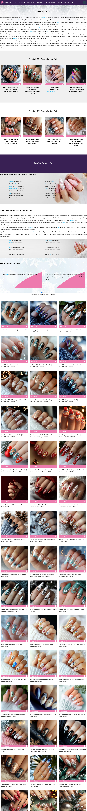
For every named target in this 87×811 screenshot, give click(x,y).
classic (34, 24)
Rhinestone (47, 183)
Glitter (16, 183)
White (10, 240)
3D (10, 193)
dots (13, 20)
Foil (53, 181)
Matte (51, 197)
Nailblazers (66, 2)
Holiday (46, 188)
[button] (3, 81)
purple (63, 222)
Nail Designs (21, 2)
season (66, 34)
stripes (31, 31)
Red (10, 247)
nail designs (38, 27)
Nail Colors (39, 2)
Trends (59, 2)
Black (10, 242)
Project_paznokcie (51, 91)
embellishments (34, 232)
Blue (46, 240)
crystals (17, 20)
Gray (46, 247)
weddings (15, 38)
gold (51, 254)
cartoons (31, 227)
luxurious (72, 220)
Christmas (11, 181)
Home (14, 2)
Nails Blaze (4, 297)
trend (6, 274)
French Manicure (13, 188)
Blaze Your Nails (30, 2)
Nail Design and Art (10, 297)
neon (59, 227)
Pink (10, 252)
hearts (47, 31)
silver (50, 240)
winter (43, 17)
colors (57, 22)
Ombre (10, 186)
